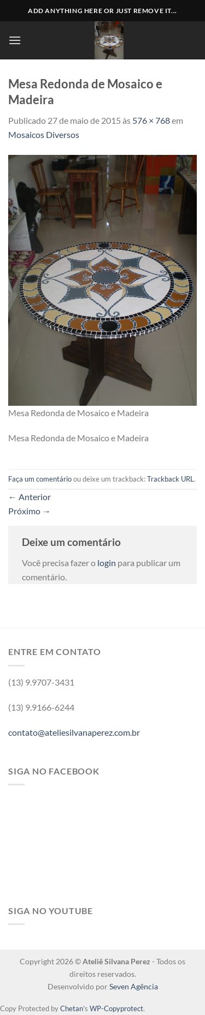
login (106, 562)
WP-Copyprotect (116, 1008)
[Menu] (14, 40)
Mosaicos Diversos (43, 134)
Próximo (29, 511)
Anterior (29, 496)
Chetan (71, 1008)
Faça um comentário (40, 479)
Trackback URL (170, 479)
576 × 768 (151, 120)
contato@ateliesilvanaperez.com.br (74, 732)
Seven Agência (133, 986)
